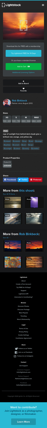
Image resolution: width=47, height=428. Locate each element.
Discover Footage (24, 309)
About (23, 281)
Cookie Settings (23, 335)
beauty (25, 148)
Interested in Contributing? (23, 297)
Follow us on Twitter (25, 348)
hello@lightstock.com (23, 385)
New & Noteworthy (23, 319)
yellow (7, 145)
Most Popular (23, 313)
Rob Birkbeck (19, 100)
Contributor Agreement (23, 338)
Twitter (23, 179)
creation (35, 148)
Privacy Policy (23, 332)
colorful (16, 141)
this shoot (26, 190)
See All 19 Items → (10, 194)
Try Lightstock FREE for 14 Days (23, 53)
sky (24, 141)
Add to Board (23, 82)
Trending (24, 316)
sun (24, 145)
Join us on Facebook (25, 352)
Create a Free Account (23, 284)
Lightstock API (23, 294)
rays (30, 145)
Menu (43, 5)
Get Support (23, 366)
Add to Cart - (23, 66)
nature (17, 148)
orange (38, 141)
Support (23, 290)
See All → (7, 237)
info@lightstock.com (23, 372)
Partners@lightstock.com (23, 378)
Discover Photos (23, 306)
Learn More (23, 421)
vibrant (7, 141)
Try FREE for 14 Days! (23, 287)
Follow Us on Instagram (25, 356)
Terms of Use (23, 328)
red (31, 141)
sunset (16, 145)
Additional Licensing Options (23, 72)
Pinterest (35, 179)
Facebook (10, 179)
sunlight (7, 148)
